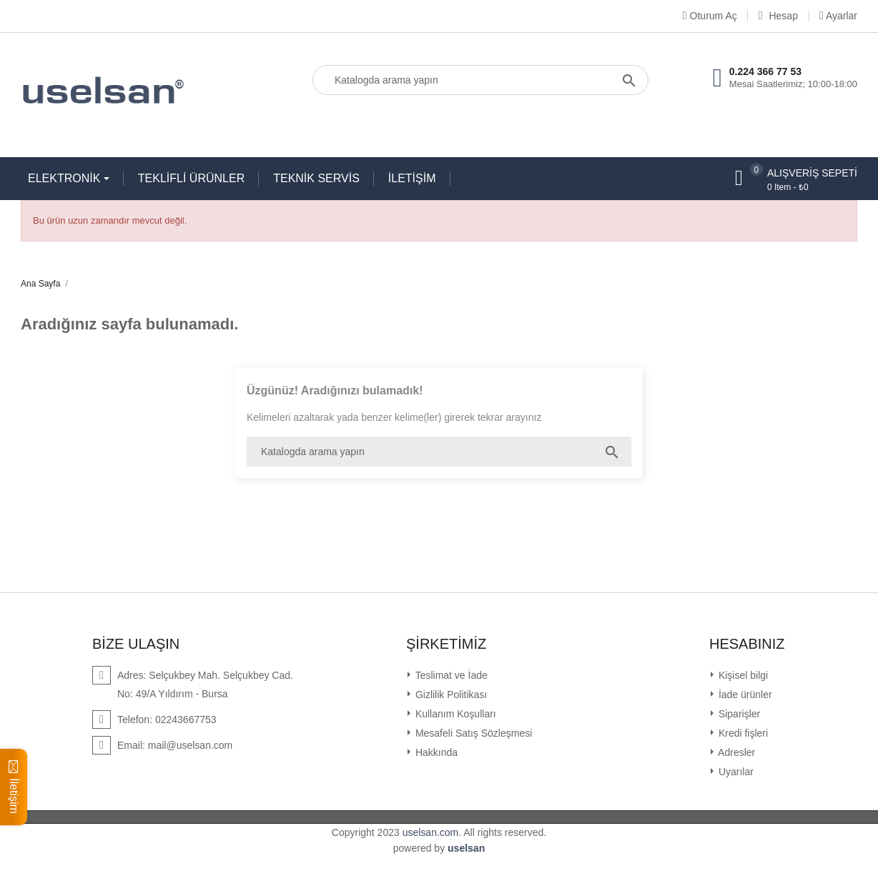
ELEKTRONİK (66, 178)
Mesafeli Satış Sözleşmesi (472, 733)
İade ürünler (744, 694)
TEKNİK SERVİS (316, 178)
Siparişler (738, 714)
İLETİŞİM (412, 178)
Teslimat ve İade (450, 675)
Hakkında (435, 752)
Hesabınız (747, 644)
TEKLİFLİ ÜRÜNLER (191, 178)
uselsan (466, 848)
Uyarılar (735, 771)
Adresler (735, 752)
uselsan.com (431, 832)
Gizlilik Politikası (450, 694)
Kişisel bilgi (742, 675)
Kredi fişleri (742, 733)
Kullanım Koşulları (454, 714)
